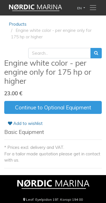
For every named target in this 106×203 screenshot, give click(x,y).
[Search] (96, 53)
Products (18, 24)
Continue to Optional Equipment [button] (53, 107)
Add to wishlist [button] (25, 123)
